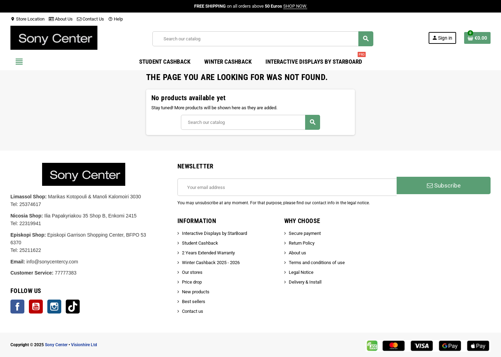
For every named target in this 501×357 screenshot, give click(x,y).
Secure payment (305, 233)
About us (297, 252)
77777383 (66, 273)
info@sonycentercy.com (52, 261)
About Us (61, 19)
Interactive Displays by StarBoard (214, 233)
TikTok (73, 307)
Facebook (17, 307)
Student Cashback (200, 243)
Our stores (192, 272)
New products (195, 291)
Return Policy (302, 243)
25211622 (30, 250)
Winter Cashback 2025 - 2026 (211, 262)
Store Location (27, 19)
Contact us (192, 311)
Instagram (54, 307)
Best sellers (193, 301)
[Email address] (287, 187)
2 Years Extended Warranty (208, 252)
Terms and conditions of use (317, 262)
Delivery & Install (305, 282)
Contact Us (90, 19)
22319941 (30, 223)
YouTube (36, 307)
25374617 (30, 204)
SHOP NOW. (295, 6)
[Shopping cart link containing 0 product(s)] (477, 38)
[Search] (262, 38)
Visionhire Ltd (84, 344)
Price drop (192, 282)
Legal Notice (301, 272)
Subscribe (444, 185)
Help (115, 19)
